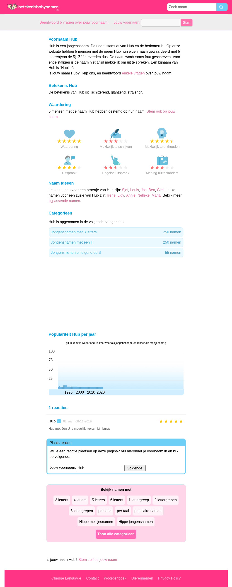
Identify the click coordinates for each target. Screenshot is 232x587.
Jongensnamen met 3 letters (116, 232)
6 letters (116, 500)
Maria (156, 195)
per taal (123, 511)
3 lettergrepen (81, 511)
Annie (130, 195)
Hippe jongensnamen (135, 522)
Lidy (121, 195)
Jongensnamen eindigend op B (116, 252)
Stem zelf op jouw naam (97, 560)
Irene (111, 195)
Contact (92, 578)
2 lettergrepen (165, 500)
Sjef (125, 190)
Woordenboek (115, 578)
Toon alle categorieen (115, 534)
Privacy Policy (169, 578)
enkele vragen (133, 73)
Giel (160, 190)
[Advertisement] (23, 98)
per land (104, 511)
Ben (152, 190)
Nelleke (144, 195)
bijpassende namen (64, 201)
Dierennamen (142, 578)
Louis (134, 190)
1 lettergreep (139, 500)
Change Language (66, 578)
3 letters (61, 500)
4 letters (80, 500)
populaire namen (147, 511)
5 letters (98, 500)
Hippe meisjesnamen (96, 522)
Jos (144, 190)
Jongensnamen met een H (116, 242)
